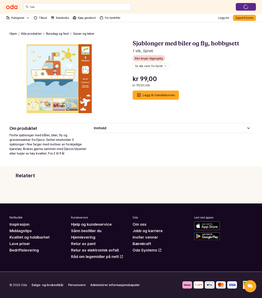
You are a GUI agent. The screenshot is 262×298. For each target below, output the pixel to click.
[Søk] (27, 7)
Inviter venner (145, 237)
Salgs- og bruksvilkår (48, 285)
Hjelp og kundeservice (91, 224)
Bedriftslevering (24, 250)
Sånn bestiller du (86, 231)
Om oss (139, 224)
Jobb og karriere (148, 231)
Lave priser (19, 243)
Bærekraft (142, 243)
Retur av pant (83, 243)
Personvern (77, 285)
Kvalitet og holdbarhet (29, 237)
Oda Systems (147, 250)
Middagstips (20, 231)
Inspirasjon (19, 224)
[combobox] (79, 6)
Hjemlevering (83, 237)
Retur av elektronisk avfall (95, 250)
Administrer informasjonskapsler (115, 285)
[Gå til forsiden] (11, 7)
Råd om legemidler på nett (97, 256)
